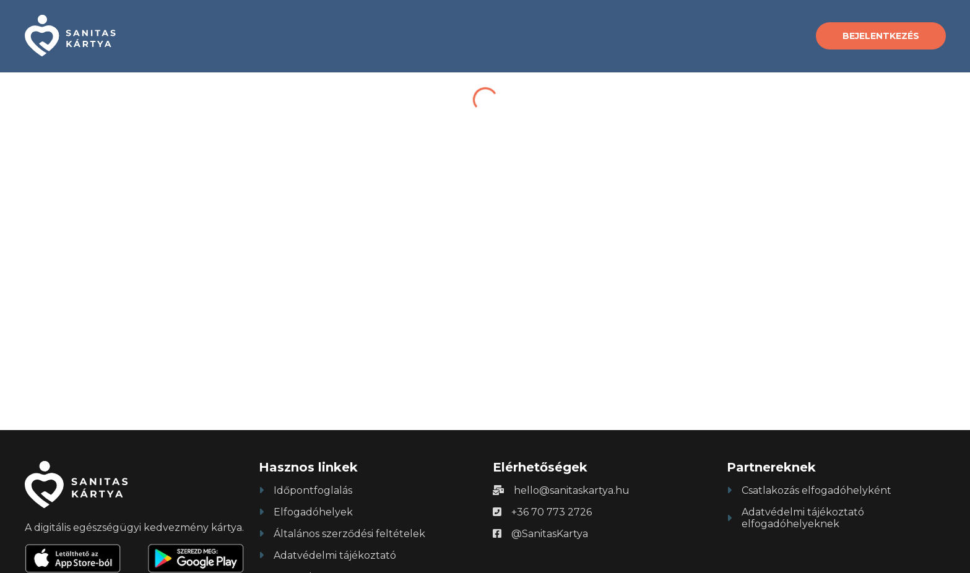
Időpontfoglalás (313, 490)
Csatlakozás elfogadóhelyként (816, 490)
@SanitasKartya (549, 534)
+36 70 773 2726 (551, 512)
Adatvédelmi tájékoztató (335, 555)
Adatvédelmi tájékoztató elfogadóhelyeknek (803, 518)
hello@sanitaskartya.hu (572, 490)
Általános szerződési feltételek (349, 534)
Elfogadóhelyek (313, 512)
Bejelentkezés (880, 35)
